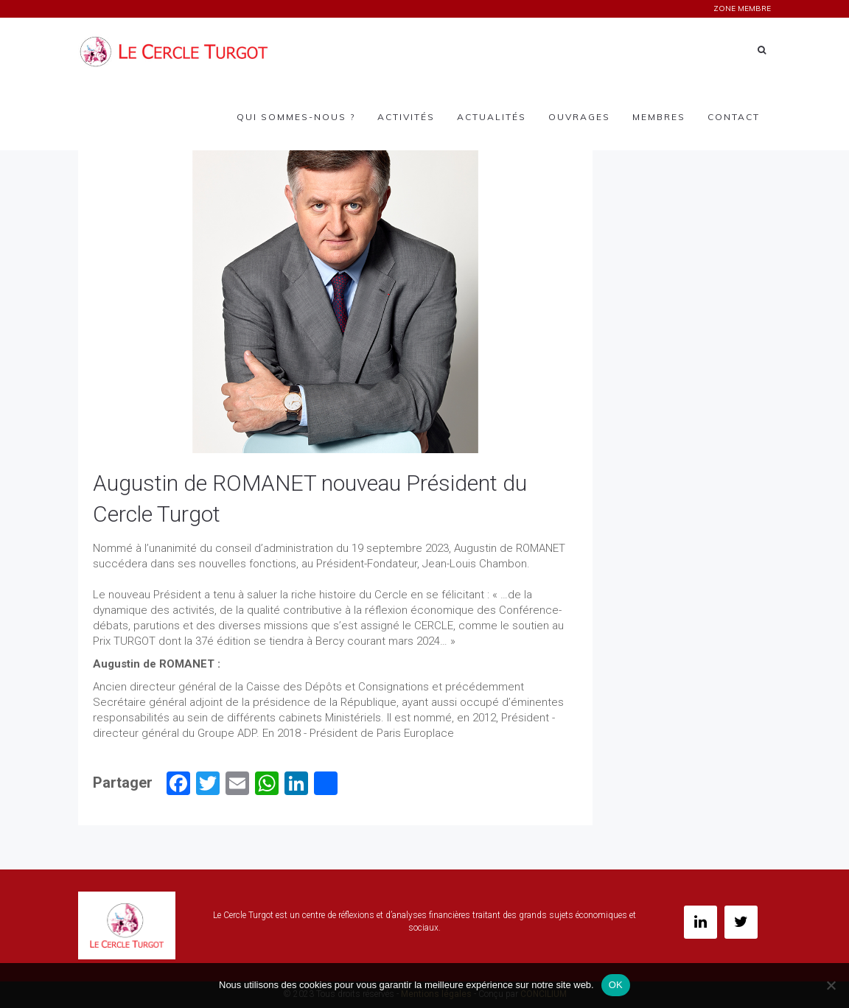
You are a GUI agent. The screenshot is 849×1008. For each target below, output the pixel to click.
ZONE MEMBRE (742, 8)
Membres (658, 116)
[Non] (830, 985)
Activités (406, 116)
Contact (734, 116)
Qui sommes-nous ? (296, 116)
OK (616, 984)
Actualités (491, 116)
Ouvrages (579, 116)
